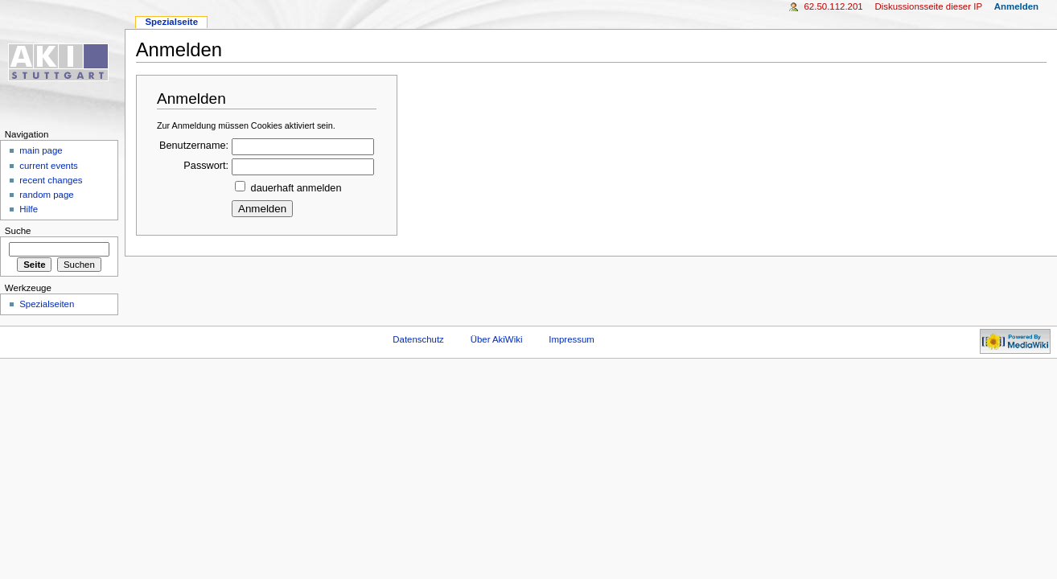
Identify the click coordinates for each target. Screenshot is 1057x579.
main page (41, 150)
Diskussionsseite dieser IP (928, 6)
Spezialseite (171, 22)
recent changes (50, 180)
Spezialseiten (46, 304)
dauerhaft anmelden (296, 188)
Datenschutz (418, 339)
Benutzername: (193, 145)
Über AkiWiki (497, 339)
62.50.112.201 (833, 6)
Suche (18, 231)
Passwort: (205, 165)
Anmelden (1016, 6)
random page (46, 194)
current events (48, 165)
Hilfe (28, 209)
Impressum (571, 339)
